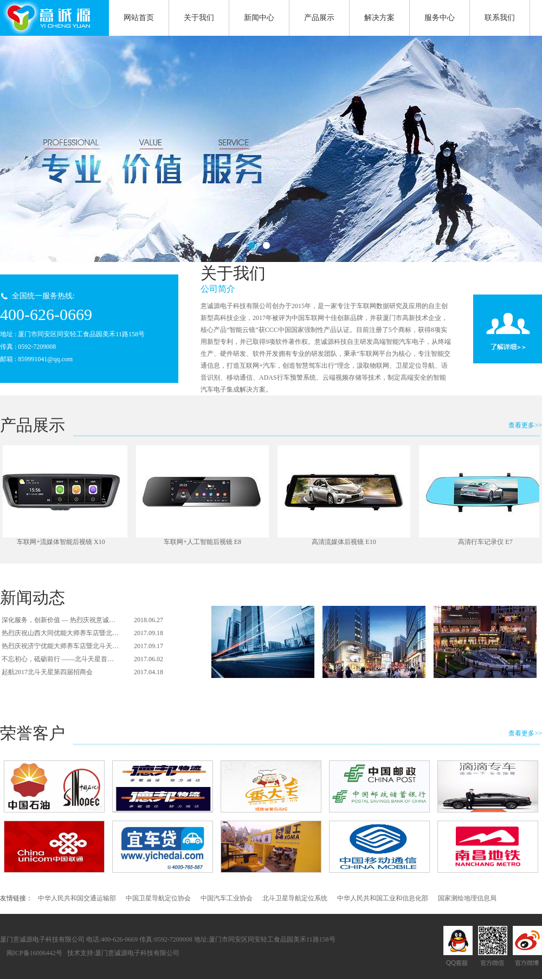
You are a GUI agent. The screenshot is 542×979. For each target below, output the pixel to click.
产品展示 (325, 14)
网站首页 (139, 18)
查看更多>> (525, 425)
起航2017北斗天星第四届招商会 (47, 672)
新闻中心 (265, 14)
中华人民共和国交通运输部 (77, 898)
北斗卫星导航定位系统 (294, 898)
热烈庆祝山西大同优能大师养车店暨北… (60, 633)
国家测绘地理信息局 (467, 898)
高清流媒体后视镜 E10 (345, 542)
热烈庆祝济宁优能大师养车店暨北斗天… (60, 646)
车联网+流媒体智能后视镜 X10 (62, 542)
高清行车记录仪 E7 (487, 542)
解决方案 (379, 18)
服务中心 (445, 14)
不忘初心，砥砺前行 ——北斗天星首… (58, 659)
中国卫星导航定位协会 (158, 898)
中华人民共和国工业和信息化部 (382, 898)
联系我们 (500, 18)
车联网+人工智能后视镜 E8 (204, 542)
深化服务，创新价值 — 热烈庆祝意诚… (58, 620)
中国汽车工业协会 (227, 898)
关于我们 (204, 14)
